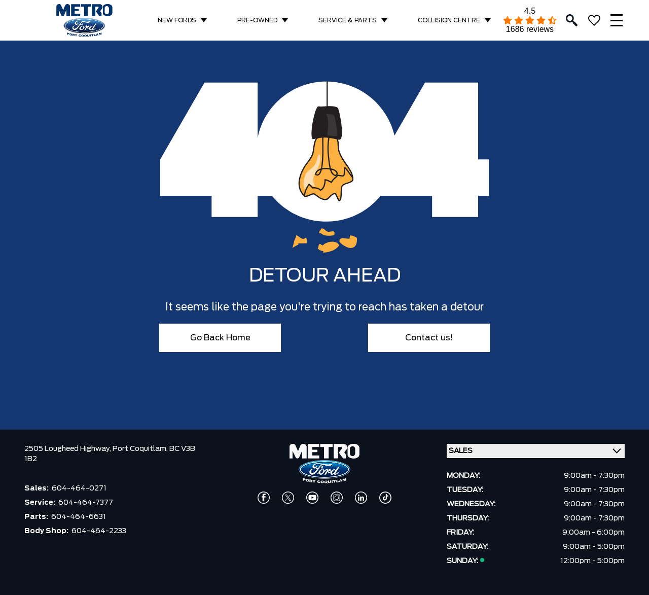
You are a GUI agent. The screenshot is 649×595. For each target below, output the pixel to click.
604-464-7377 (85, 502)
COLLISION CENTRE (449, 20)
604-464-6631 (78, 516)
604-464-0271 (79, 488)
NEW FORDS (177, 20)
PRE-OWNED (257, 20)
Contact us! (429, 338)
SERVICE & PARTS (347, 20)
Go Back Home (220, 338)
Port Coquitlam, (141, 448)
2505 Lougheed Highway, (68, 448)
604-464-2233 (98, 531)
